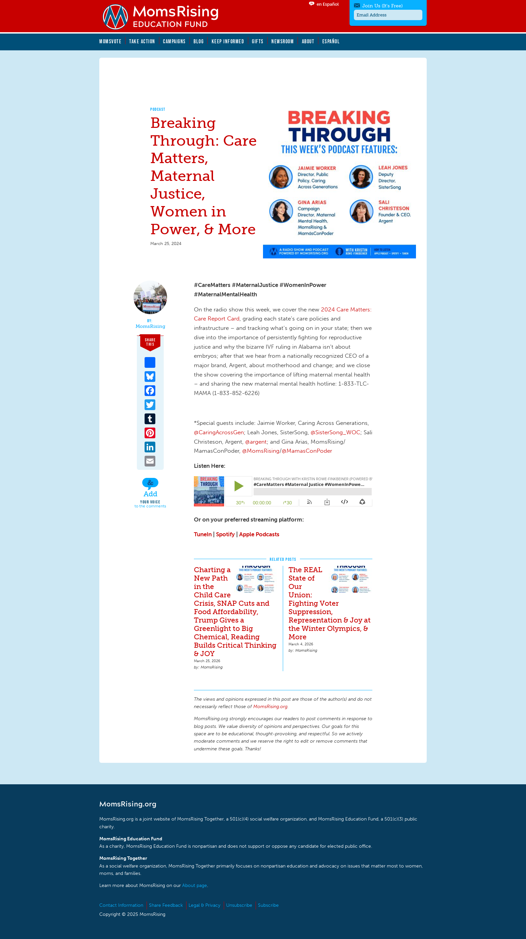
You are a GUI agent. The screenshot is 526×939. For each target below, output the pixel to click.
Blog (199, 41)
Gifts (258, 41)
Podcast (158, 109)
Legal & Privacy (204, 905)
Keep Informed (228, 41)
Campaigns (174, 41)
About (308, 41)
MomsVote (110, 41)
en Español (328, 4)
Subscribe (268, 905)
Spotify (225, 534)
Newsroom (282, 41)
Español (331, 41)
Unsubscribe (239, 905)
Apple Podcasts (259, 534)
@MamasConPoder (307, 450)
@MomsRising (260, 450)
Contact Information (121, 905)
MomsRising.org (164, 17)
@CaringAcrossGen (219, 432)
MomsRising (150, 326)
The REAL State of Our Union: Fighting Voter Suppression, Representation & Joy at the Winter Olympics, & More (329, 603)
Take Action (142, 41)
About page (194, 885)
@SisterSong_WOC (335, 432)
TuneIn (203, 534)
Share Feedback (166, 905)
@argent (256, 441)
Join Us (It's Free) (382, 6)
